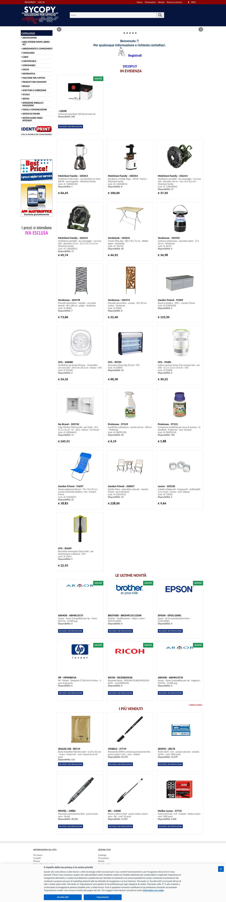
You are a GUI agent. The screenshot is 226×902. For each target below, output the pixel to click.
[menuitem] (176, 2)
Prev (59, 29)
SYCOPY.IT (130, 66)
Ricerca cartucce (174, 2)
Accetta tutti (63, 897)
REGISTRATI (30, 2)
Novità (161, 2)
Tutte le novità (195, 705)
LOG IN (41, 2)
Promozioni (150, 2)
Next (200, 29)
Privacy (36, 861)
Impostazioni (103, 897)
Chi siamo (37, 855)
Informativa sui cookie (153, 890)
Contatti (37, 858)
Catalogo (102, 855)
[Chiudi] (221, 869)
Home (139, 2)
